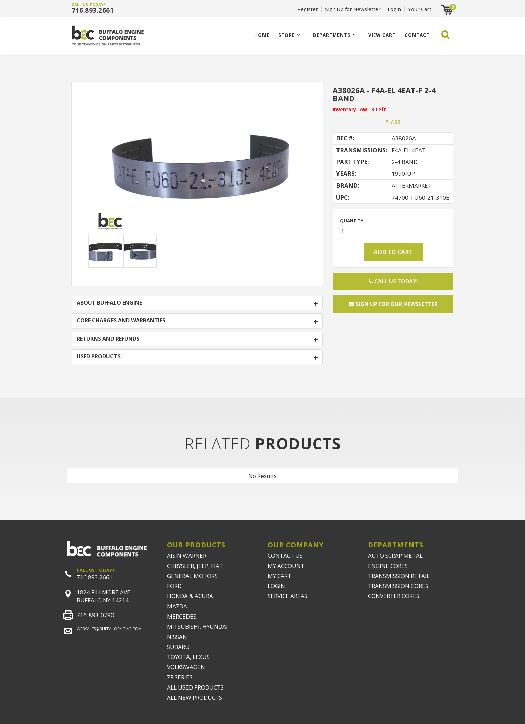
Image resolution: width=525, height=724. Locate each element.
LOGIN (276, 586)
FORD (174, 586)
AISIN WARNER (186, 555)
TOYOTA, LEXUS (188, 657)
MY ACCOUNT (286, 566)
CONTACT (417, 35)
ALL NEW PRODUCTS (194, 697)
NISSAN (177, 637)
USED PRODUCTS (99, 357)
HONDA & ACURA (190, 596)
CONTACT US (285, 555)
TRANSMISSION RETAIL (399, 576)
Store (286, 35)
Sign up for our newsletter (393, 304)
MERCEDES (181, 616)
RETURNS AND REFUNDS (108, 339)
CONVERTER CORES (393, 596)
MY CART (279, 576)
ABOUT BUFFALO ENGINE (109, 303)
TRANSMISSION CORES (398, 586)
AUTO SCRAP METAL (395, 555)
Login (394, 9)
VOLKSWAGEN (186, 667)
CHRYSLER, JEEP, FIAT (195, 566)
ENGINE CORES (388, 566)
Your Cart (419, 9)
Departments (331, 35)
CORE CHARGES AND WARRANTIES (121, 321)
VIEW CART (382, 35)
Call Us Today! (393, 281)
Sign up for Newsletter (353, 9)
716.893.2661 (93, 10)
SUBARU (178, 647)
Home (261, 35)
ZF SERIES (180, 677)
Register (307, 9)
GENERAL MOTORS (192, 576)
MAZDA (177, 606)
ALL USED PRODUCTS (195, 687)
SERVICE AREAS (287, 596)
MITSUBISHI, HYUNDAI (197, 626)
